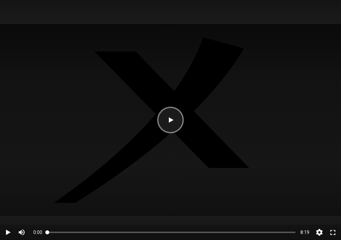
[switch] (22, 232)
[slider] (171, 232)
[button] (170, 120)
